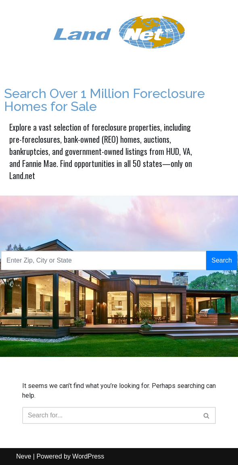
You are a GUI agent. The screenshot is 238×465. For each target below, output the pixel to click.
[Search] (207, 415)
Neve (23, 456)
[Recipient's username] (104, 260)
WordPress (88, 456)
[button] (206, 416)
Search (221, 260)
